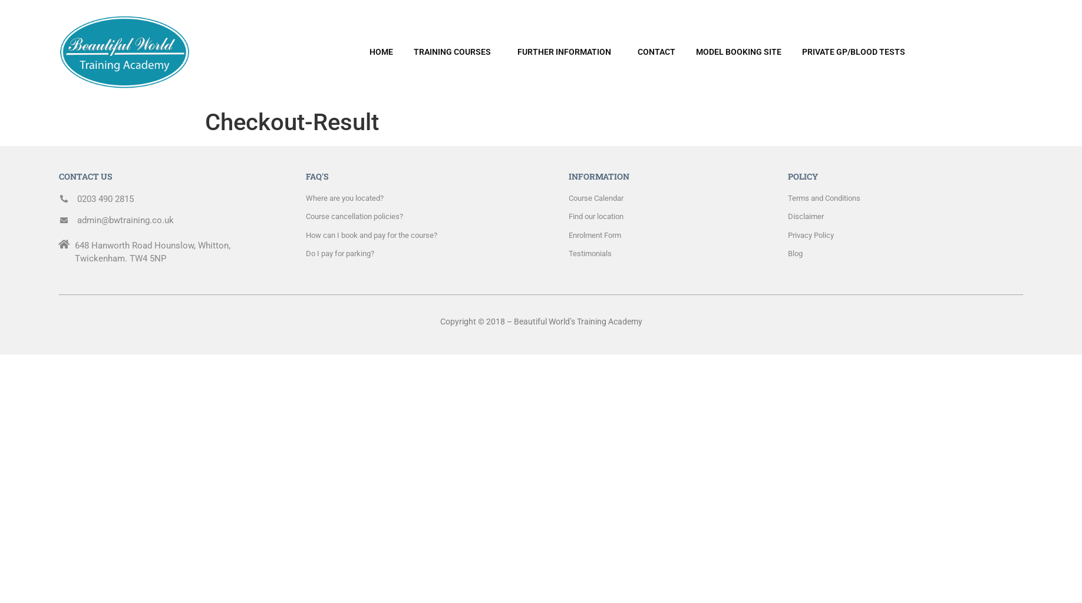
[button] (455, 52)
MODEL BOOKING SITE (738, 52)
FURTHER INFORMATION (564, 52)
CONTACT (656, 52)
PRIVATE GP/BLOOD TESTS (853, 52)
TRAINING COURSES (452, 52)
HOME (381, 52)
